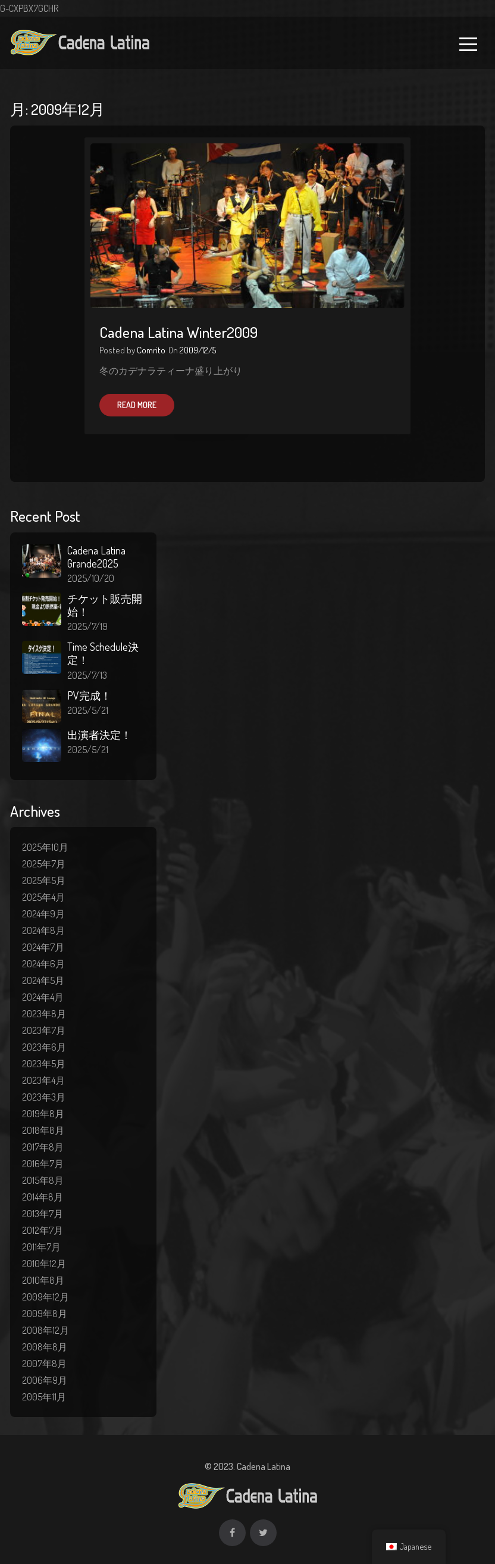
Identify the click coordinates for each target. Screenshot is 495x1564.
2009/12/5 (198, 350)
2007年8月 (44, 1363)
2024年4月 (43, 997)
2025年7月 (43, 864)
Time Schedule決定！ (103, 653)
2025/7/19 (87, 626)
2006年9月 (44, 1380)
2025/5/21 (87, 710)
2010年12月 (44, 1264)
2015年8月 (43, 1180)
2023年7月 (43, 1030)
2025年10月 (45, 847)
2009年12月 (45, 1297)
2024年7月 (43, 947)
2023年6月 (44, 1047)
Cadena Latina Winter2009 (178, 331)
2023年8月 (44, 1014)
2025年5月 (43, 880)
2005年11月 (44, 1397)
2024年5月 (43, 980)
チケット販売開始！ (104, 605)
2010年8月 (43, 1280)
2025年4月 (43, 897)
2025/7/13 (87, 675)
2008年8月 (44, 1347)
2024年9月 (43, 914)
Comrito (151, 350)
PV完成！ (89, 695)
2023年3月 (43, 1097)
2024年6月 (43, 964)
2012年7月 (42, 1230)
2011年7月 (41, 1247)
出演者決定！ (99, 734)
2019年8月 (43, 1114)
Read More (136, 405)
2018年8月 (43, 1130)
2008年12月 (45, 1330)
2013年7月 (42, 1214)
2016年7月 (43, 1164)
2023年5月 (43, 1064)
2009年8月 (44, 1313)
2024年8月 (43, 930)
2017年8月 (43, 1147)
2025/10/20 (90, 578)
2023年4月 (43, 1080)
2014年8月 (42, 1197)
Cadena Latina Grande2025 (96, 557)
